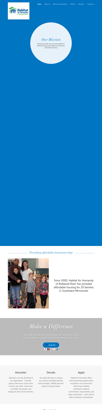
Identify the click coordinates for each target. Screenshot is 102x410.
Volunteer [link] (81, 4)
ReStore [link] (72, 4)
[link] (18, 3)
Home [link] (39, 4)
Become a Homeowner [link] (60, 4)
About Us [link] (47, 4)
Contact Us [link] (90, 4)
